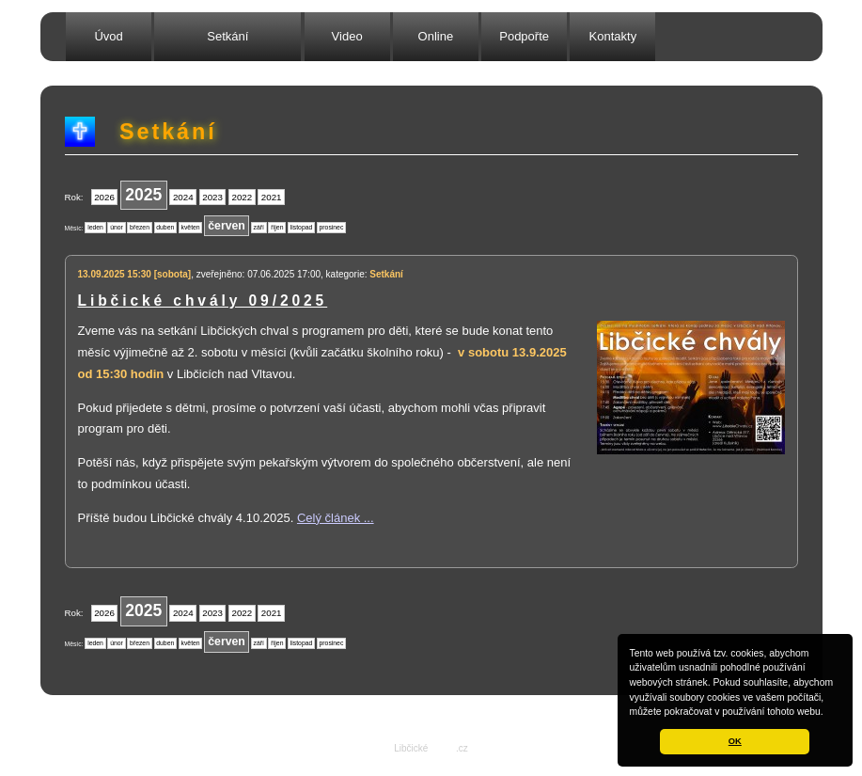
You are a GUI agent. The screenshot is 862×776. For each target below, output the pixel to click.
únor (116, 227)
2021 (271, 197)
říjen (277, 227)
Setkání (227, 36)
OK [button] (735, 741)
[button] (828, 713)
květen (190, 227)
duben (165, 227)
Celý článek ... (335, 518)
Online (436, 36)
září (259, 227)
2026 (104, 197)
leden (95, 227)
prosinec (332, 227)
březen (139, 227)
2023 (212, 197)
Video (347, 36)
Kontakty (613, 36)
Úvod (108, 36)
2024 (183, 197)
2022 (242, 197)
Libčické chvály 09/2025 (203, 301)
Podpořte (524, 36)
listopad (301, 227)
